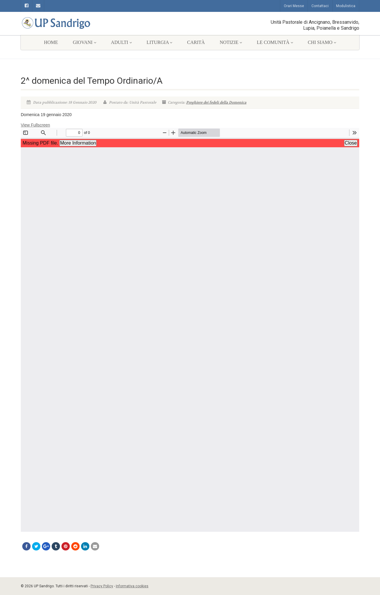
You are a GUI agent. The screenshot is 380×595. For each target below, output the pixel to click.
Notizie (231, 42)
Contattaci (320, 6)
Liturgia (159, 42)
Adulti (121, 42)
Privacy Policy (102, 586)
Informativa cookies (132, 586)
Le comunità (275, 42)
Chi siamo (322, 42)
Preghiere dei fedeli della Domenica (216, 102)
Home (51, 42)
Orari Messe (294, 6)
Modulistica (345, 6)
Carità (196, 42)
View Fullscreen (35, 125)
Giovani (84, 42)
